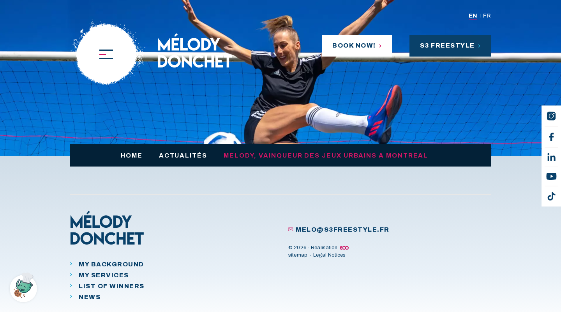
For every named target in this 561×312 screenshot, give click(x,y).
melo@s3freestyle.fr (339, 229)
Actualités (183, 155)
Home (132, 155)
